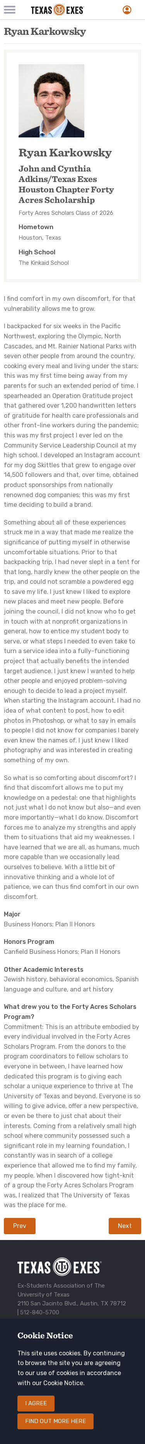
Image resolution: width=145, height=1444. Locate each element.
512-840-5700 (39, 1312)
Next (125, 1226)
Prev (19, 1226)
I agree (36, 1413)
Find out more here (55, 1431)
